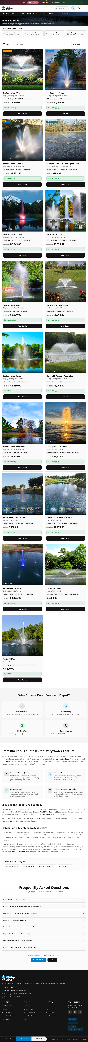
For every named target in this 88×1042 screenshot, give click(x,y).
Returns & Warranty (30, 1012)
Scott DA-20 (53, 812)
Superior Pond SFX (40, 812)
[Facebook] (70, 1012)
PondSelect (6, 761)
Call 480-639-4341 (38, 960)
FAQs (25, 1019)
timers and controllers (18, 852)
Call (8, 1039)
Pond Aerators (12, 866)
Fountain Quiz (50, 1012)
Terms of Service (66, 1039)
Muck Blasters (65, 866)
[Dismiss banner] (84, 2)
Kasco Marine (70, 759)
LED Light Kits (28, 866)
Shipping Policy (28, 1009)
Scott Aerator (59, 759)
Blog (47, 1009)
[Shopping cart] (79, 8)
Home (3, 18)
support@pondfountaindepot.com (14, 991)
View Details (22, 114)
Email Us (52, 960)
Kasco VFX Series (43, 814)
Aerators (4, 1009)
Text (24, 1039)
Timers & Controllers (46, 866)
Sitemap (84, 1039)
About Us (49, 1006)
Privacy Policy (55, 1039)
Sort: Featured (79, 44)
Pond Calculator (39, 818)
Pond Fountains (7, 1006)
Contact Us (27, 1006)
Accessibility (76, 1039)
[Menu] (84, 8)
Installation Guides (30, 1016)
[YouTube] (75, 1012)
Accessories (5, 1019)
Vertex (78, 759)
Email (39, 1039)
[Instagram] (80, 1012)
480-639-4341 (14, 821)
